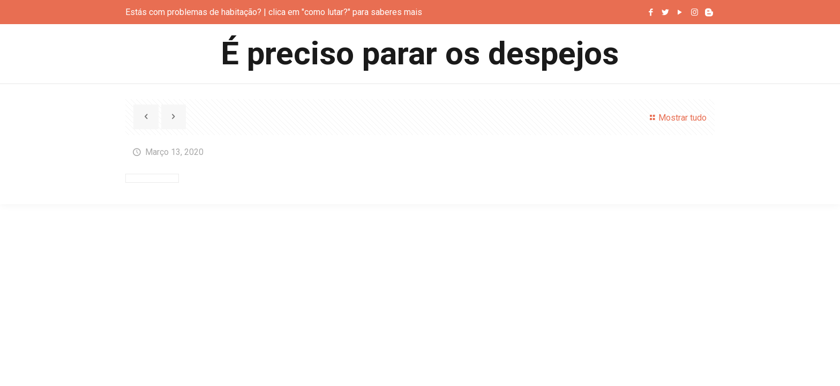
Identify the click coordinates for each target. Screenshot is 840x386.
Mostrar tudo (676, 118)
